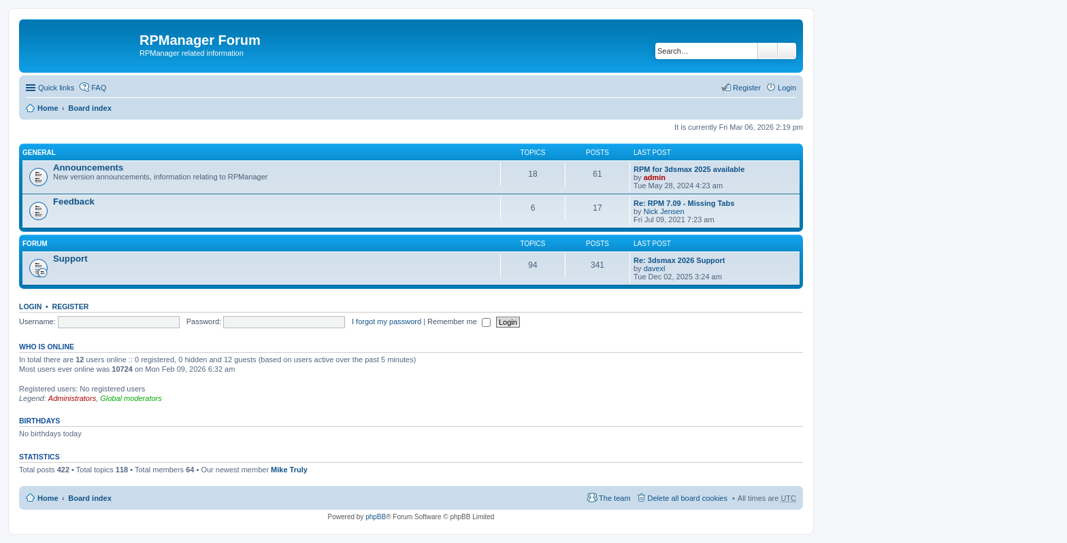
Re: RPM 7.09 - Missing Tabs (684, 203)
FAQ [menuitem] (98, 88)
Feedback (74, 201)
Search (767, 51)
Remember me (459, 321)
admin (655, 177)
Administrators (72, 398)
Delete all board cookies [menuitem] (687, 498)
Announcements (88, 167)
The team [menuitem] (614, 498)
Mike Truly (289, 470)
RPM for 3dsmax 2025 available (689, 169)
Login (30, 306)
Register (70, 306)
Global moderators (131, 398)
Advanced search (787, 51)
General (39, 152)
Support (70, 258)
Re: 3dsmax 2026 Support (679, 260)
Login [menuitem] (787, 88)
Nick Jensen (664, 211)
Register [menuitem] (747, 88)
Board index (90, 108)
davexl (655, 268)
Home (48, 108)
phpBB (375, 517)
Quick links (56, 88)
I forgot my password (386, 321)
